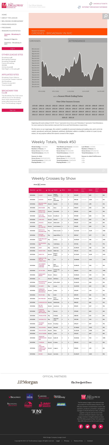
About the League (9, 18)
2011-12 (101, 111)
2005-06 (61, 111)
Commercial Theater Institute (12, 79)
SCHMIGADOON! (43, 302)
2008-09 (81, 111)
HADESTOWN (42, 250)
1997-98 (81, 108)
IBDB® (4, 65)
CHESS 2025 (41, 219)
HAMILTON (41, 254)
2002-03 (41, 111)
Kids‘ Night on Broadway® (11, 69)
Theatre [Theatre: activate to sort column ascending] (55, 190)
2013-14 (41, 114)
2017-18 (68, 114)
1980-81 (41, 105)
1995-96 (68, 108)
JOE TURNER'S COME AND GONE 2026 (42, 265)
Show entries (40, 185)
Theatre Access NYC (9, 83)
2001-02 (35, 111)
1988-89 (94, 105)
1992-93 (48, 108)
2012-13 (35, 114)
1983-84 (61, 105)
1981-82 (48, 105)
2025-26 (71, 117)
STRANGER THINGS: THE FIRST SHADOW (42, 311)
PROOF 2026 (42, 295)
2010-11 (94, 111)
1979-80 (35, 105)
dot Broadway (6, 81)
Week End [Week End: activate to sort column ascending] (32, 190)
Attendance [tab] (77, 41)
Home (4, 15)
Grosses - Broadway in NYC (12, 35)
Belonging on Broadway (12, 21)
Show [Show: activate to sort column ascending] (40, 190)
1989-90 (101, 105)
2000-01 (101, 108)
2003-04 (48, 111)
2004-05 (54, 111)
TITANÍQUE (41, 342)
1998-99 (88, 108)
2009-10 (88, 111)
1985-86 (74, 105)
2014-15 (48, 114)
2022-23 (94, 114)
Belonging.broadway (9, 59)
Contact (90, 441)
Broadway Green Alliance (10, 77)
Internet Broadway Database (94, 7)
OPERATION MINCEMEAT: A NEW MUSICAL (42, 290)
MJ (39, 278)
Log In (12, 48)
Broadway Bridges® (8, 61)
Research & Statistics (11, 31)
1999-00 (94, 108)
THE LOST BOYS (42, 330)
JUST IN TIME (42, 270)
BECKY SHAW (42, 207)
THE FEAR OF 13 (42, 319)
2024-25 (64, 117)
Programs (6, 27)
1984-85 (68, 105)
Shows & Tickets (100, 4)
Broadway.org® (7, 57)
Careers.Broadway (8, 63)
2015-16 (54, 114)
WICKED (41, 354)
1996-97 (74, 108)
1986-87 (81, 105)
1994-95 (61, 108)
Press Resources (9, 24)
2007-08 (74, 111)
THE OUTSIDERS (42, 333)
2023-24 (101, 114)
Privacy (66, 441)
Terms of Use (78, 441)
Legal (58, 441)
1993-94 (54, 108)
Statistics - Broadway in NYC (12, 43)
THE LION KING (42, 327)
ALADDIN (41, 199)
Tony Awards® (7, 85)
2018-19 (74, 114)
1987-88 (88, 105)
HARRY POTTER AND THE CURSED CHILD (42, 260)
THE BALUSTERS (42, 315)
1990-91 (35, 108)
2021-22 (88, 114)
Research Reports (10, 39)
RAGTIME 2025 (42, 298)
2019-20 (81, 114)
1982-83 (54, 105)
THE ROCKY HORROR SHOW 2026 (42, 338)
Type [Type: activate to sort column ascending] (49, 190)
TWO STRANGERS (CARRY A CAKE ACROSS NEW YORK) (42, 348)
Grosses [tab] (35, 41)
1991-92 (41, 108)
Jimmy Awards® (7, 67)
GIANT (40, 247)
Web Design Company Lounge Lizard (54, 437)
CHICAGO (41, 222)
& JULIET (41, 195)
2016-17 (61, 114)
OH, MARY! (41, 286)
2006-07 (68, 111)
